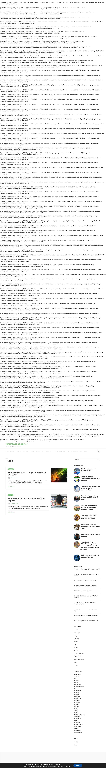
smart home (77, 727)
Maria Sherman (15, 478)
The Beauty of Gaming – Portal (84, 591)
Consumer (26, 451)
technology (77, 730)
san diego (77, 722)
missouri (76, 706)
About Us (76, 742)
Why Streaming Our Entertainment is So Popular (26, 499)
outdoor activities (79, 714)
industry (76, 694)
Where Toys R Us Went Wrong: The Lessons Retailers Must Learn (88, 517)
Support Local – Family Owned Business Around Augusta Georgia (89, 507)
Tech (81, 451)
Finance (38, 451)
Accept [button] (78, 765)
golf (75, 688)
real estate (77, 716)
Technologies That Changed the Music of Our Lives (27, 473)
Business (19, 451)
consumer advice (79, 686)
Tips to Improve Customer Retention (85, 586)
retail (75, 721)
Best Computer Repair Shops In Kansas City (86, 609)
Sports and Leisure (73, 451)
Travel (85, 451)
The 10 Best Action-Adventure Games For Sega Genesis (90, 478)
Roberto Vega (14, 503)
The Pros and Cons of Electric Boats (88, 470)
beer (75, 678)
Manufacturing (61, 451)
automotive (77, 674)
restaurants (77, 719)
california (76, 682)
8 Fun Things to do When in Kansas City (86, 620)
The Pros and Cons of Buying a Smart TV (86, 615)
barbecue (77, 676)
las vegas (77, 700)
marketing (77, 702)
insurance (77, 696)
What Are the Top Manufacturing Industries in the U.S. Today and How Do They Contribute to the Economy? (89, 545)
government (77, 690)
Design (32, 451)
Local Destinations (79, 653)
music (75, 708)
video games (78, 732)
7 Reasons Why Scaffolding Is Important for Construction (90, 488)
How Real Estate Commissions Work (85, 581)
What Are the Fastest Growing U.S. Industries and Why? (90, 526)
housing (76, 692)
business (76, 680)
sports (75, 729)
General (48, 451)
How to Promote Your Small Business (90, 535)
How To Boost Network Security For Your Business (86, 596)
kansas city (77, 698)
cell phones (77, 684)
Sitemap (76, 745)
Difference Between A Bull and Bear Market (90, 556)
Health (54, 451)
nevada (76, 712)
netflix (75, 711)
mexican (76, 704)
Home (7, 451)
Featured (12, 451)
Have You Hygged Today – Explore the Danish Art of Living (90, 498)
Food (43, 451)
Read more (11, 486)
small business (78, 724)
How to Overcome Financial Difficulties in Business (86, 575)
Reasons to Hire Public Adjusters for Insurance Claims (85, 603)
